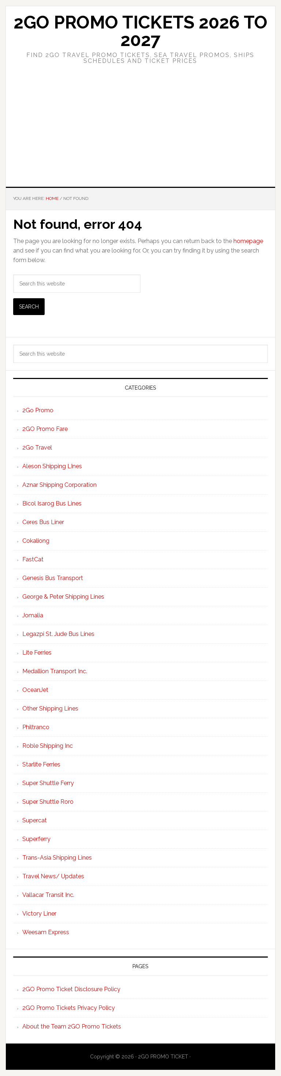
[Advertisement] (140, 132)
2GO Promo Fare (45, 428)
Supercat (34, 820)
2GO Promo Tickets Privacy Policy (68, 1007)
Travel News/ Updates (53, 876)
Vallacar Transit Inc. (48, 894)
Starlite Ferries (41, 764)
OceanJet (35, 689)
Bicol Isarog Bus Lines (52, 503)
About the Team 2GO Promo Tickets (71, 1026)
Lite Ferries (37, 652)
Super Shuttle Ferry (48, 783)
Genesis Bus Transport (52, 578)
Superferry (36, 839)
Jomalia (32, 615)
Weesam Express (45, 932)
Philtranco (35, 727)
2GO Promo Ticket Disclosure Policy (71, 989)
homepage (248, 241)
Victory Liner (39, 913)
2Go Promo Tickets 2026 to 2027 (140, 31)
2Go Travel (37, 447)
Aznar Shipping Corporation (59, 484)
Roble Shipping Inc (47, 745)
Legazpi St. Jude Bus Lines (58, 633)
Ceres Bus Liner (43, 522)
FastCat (33, 559)
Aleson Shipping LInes (52, 466)
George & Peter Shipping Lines (63, 596)
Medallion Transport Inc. (54, 671)
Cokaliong (35, 540)
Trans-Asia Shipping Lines (57, 857)
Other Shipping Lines (50, 708)
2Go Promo (37, 410)
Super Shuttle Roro (48, 801)
